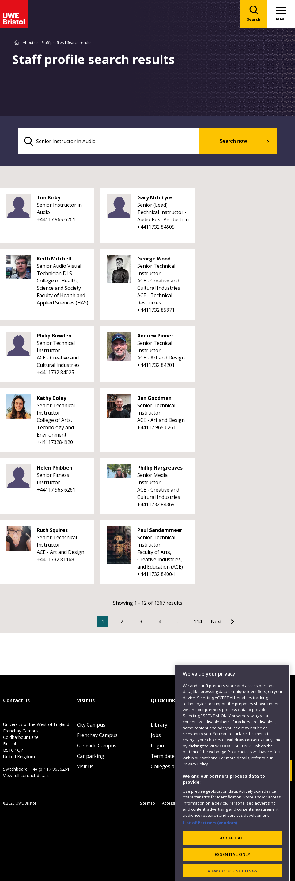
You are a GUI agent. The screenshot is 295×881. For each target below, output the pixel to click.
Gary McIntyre (154, 197)
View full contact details (26, 775)
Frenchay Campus (97, 735)
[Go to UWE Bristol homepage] (16, 42)
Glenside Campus (96, 745)
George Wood (154, 258)
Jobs (156, 735)
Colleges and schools (175, 766)
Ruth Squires (52, 530)
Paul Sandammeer (159, 530)
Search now (233, 141)
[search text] (108, 141)
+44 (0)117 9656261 (50, 769)
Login (157, 745)
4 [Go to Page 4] (159, 621)
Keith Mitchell (54, 258)
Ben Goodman (154, 398)
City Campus (91, 724)
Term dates (164, 756)
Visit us (85, 766)
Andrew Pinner (155, 335)
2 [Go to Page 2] (121, 621)
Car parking (90, 756)
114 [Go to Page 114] (198, 621)
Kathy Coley (51, 398)
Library (159, 724)
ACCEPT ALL (233, 862)
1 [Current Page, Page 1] (102, 621)
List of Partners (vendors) (210, 847)
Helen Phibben (54, 467)
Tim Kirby (48, 197)
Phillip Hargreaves (160, 467)
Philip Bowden (54, 335)
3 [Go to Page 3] (140, 621)
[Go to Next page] (222, 621)
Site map (147, 803)
